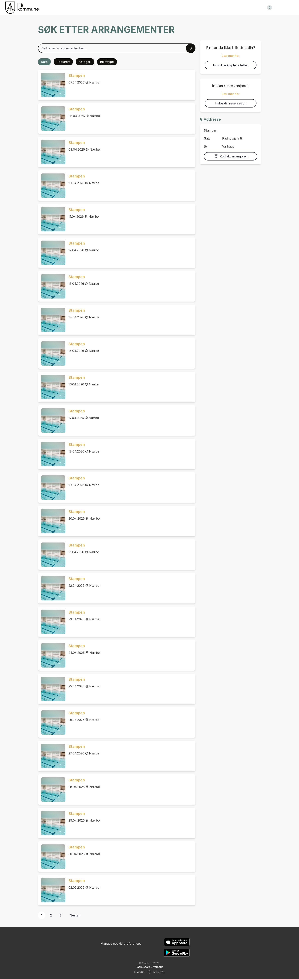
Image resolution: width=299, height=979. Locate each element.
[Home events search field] (116, 48)
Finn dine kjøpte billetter (230, 65)
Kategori (85, 62)
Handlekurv (260, 7)
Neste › (75, 915)
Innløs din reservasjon (230, 103)
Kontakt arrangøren (231, 156)
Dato (44, 62)
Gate (207, 138)
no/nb (285, 7)
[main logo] (22, 8)
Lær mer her (231, 56)
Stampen (76, 75)
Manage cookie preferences (120, 943)
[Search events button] (190, 48)
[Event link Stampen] (51, 85)
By (206, 146)
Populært (63, 62)
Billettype (107, 62)
